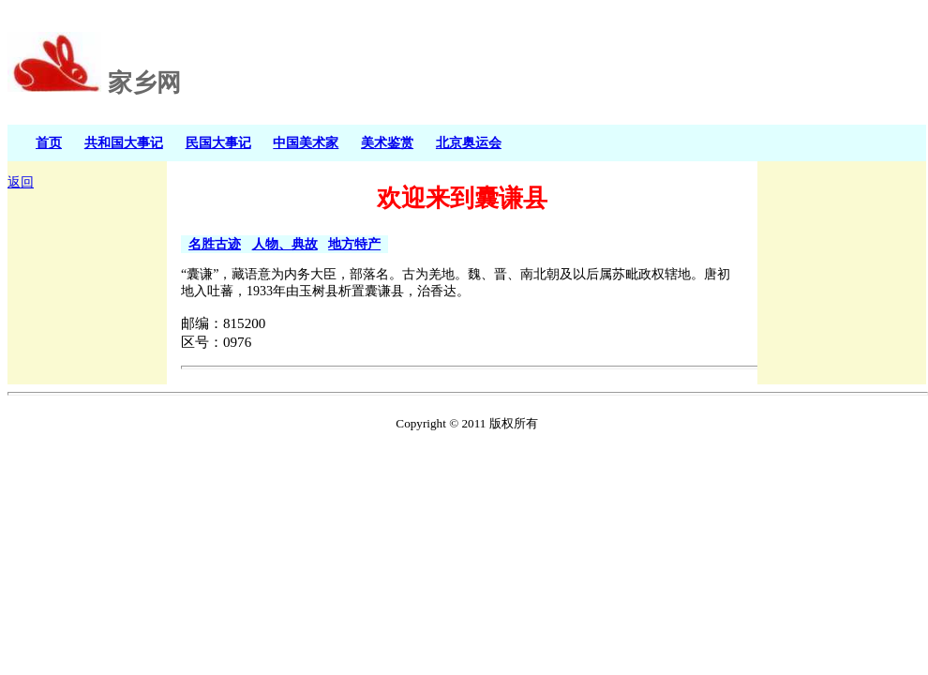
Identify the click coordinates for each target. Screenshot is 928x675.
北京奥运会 (468, 142)
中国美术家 (305, 142)
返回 (20, 182)
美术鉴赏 (387, 142)
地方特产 (354, 243)
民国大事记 (218, 142)
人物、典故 (285, 243)
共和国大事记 (123, 142)
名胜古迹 (214, 243)
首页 (49, 142)
